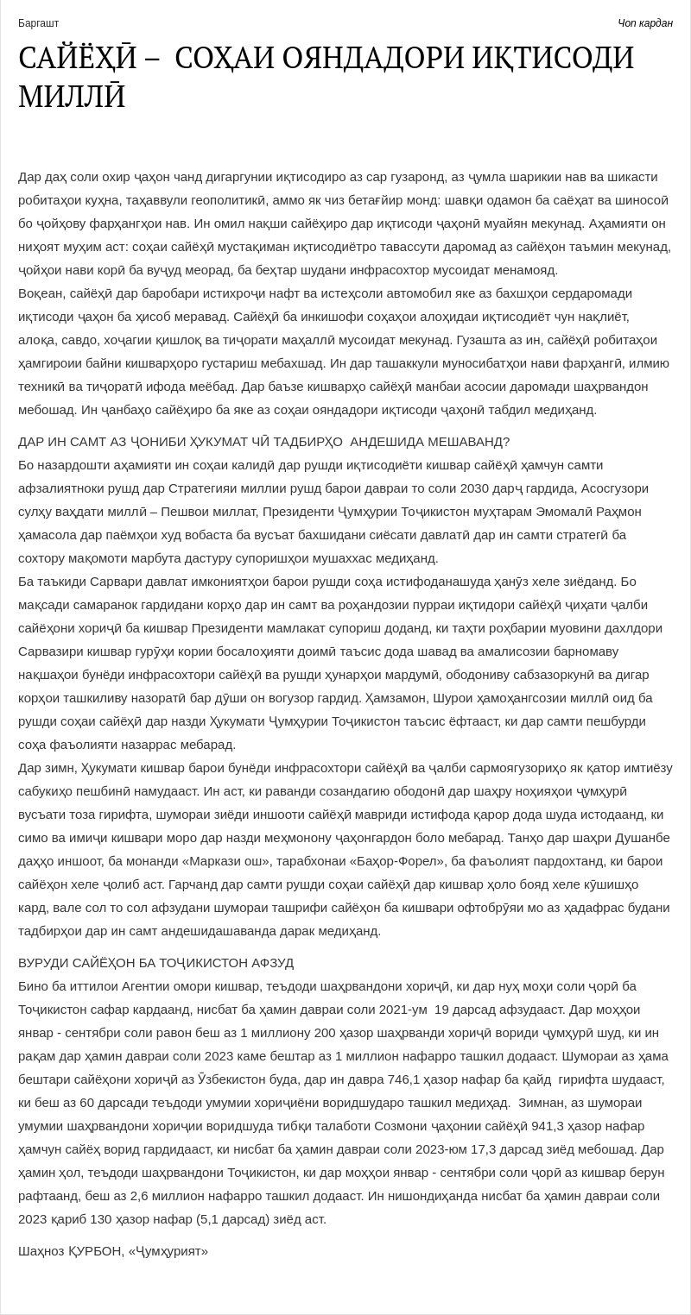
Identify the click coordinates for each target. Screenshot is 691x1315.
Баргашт (38, 23)
